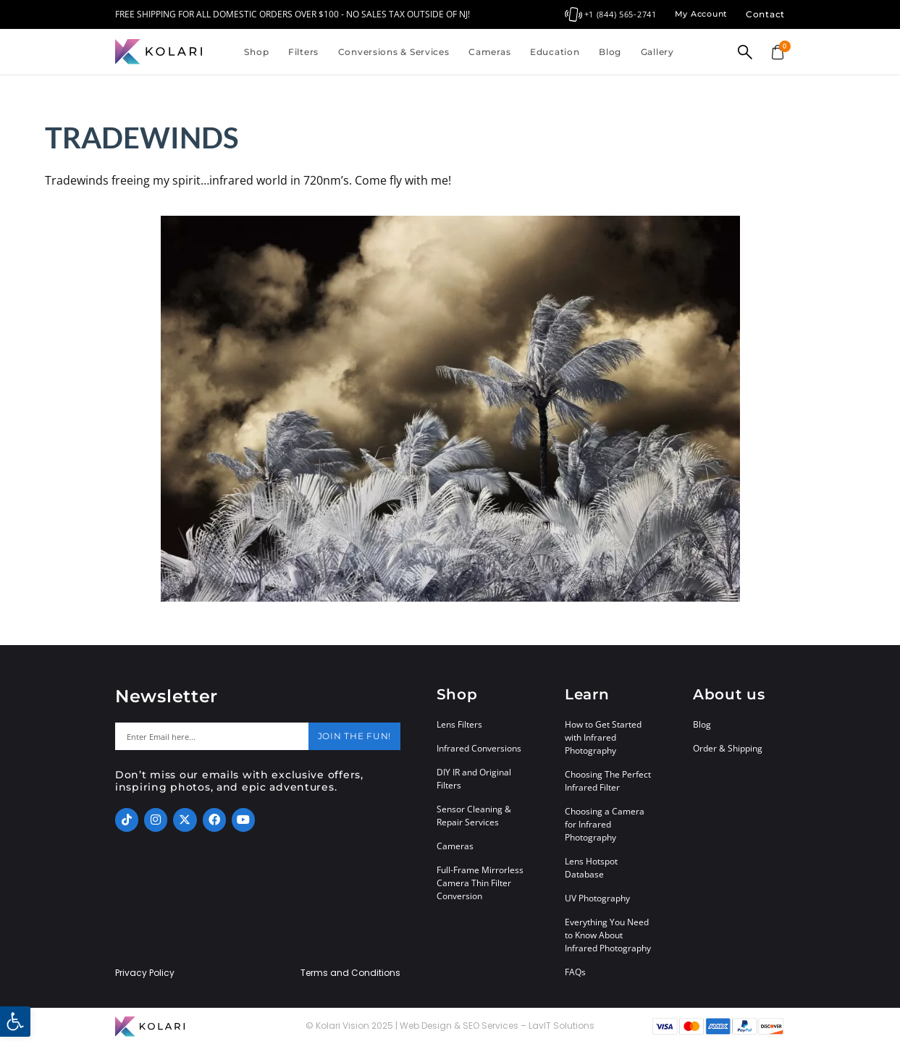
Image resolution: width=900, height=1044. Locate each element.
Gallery (657, 51)
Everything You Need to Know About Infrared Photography (608, 935)
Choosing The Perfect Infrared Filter (608, 780)
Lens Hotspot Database (591, 867)
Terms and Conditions (350, 973)
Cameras (489, 51)
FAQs (575, 972)
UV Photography (597, 898)
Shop (256, 51)
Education (554, 51)
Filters (303, 51)
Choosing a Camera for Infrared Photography (604, 824)
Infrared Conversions (479, 748)
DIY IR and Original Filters (474, 778)
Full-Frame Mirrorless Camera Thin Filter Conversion (480, 883)
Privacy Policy (144, 973)
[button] (15, 1021)
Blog (610, 51)
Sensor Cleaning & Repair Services (474, 815)
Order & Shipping (727, 748)
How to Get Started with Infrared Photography (603, 737)
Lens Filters (459, 724)
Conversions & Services (394, 51)
